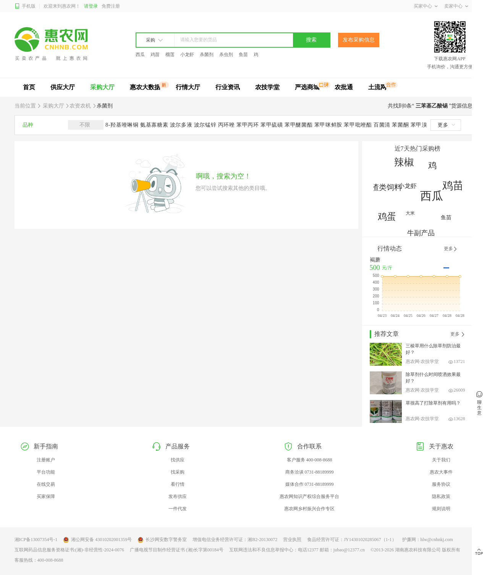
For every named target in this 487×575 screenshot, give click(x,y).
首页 (29, 87)
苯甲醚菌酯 (299, 125)
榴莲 (170, 54)
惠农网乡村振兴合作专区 (309, 508)
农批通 (344, 87)
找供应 (177, 460)
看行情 (177, 484)
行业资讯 (227, 87)
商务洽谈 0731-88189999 (309, 472)
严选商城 (307, 87)
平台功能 (46, 472)
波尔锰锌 (206, 125)
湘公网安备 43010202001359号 (97, 540)
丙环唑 (227, 125)
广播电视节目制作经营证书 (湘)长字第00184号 (176, 550)
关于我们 (441, 460)
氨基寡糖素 (155, 125)
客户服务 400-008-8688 (309, 460)
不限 (85, 125)
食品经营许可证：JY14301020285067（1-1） (351, 539)
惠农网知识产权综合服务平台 (309, 496)
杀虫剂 (226, 54)
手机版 (25, 6)
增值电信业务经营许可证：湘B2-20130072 (235, 539)
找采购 (177, 472)
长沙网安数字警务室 (162, 540)
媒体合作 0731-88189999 (309, 484)
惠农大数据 (145, 87)
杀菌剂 (207, 54)
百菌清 (383, 125)
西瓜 (140, 54)
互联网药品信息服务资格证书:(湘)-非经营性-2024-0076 (69, 550)
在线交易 (46, 484)
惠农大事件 (441, 472)
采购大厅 (102, 87)
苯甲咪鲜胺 (329, 125)
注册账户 (46, 460)
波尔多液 (182, 125)
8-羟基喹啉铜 (122, 125)
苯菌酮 (401, 125)
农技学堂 (267, 87)
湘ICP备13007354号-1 (36, 539)
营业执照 (292, 539)
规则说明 (441, 508)
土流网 (377, 87)
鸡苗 (155, 54)
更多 (446, 125)
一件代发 (177, 508)
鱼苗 (243, 54)
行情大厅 (188, 87)
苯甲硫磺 (272, 125)
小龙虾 (187, 54)
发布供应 (177, 496)
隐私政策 (441, 496)
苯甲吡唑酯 (359, 125)
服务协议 (441, 484)
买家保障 (46, 496)
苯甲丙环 (248, 125)
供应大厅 (62, 87)
